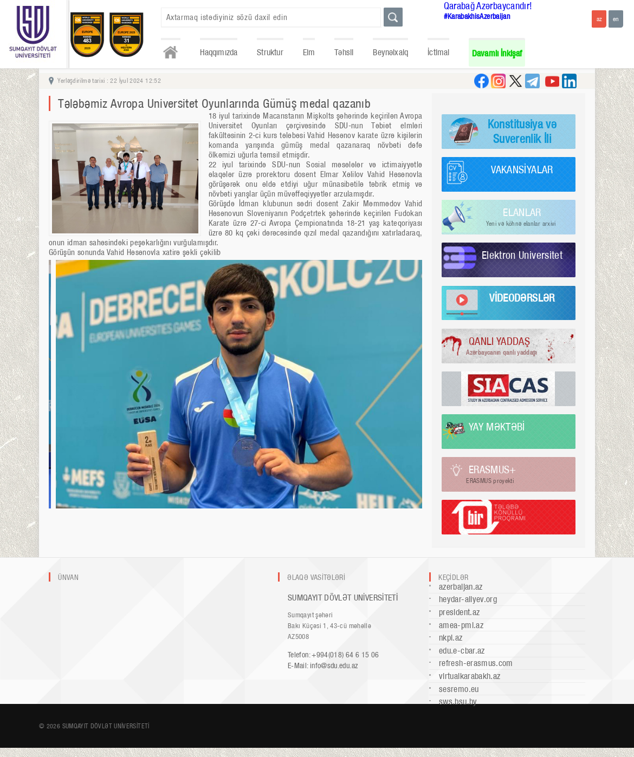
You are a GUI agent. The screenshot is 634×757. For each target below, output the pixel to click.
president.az (459, 612)
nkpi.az (451, 637)
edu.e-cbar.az (462, 650)
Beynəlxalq (390, 52)
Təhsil (343, 52)
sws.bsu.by (458, 701)
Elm (309, 52)
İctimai (438, 52)
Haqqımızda (219, 52)
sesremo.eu (459, 689)
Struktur (270, 52)
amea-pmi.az (461, 625)
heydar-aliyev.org (468, 599)
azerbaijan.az (461, 587)
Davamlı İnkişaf (497, 53)
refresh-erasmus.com (476, 663)
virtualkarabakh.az (469, 676)
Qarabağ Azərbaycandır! (488, 5)
